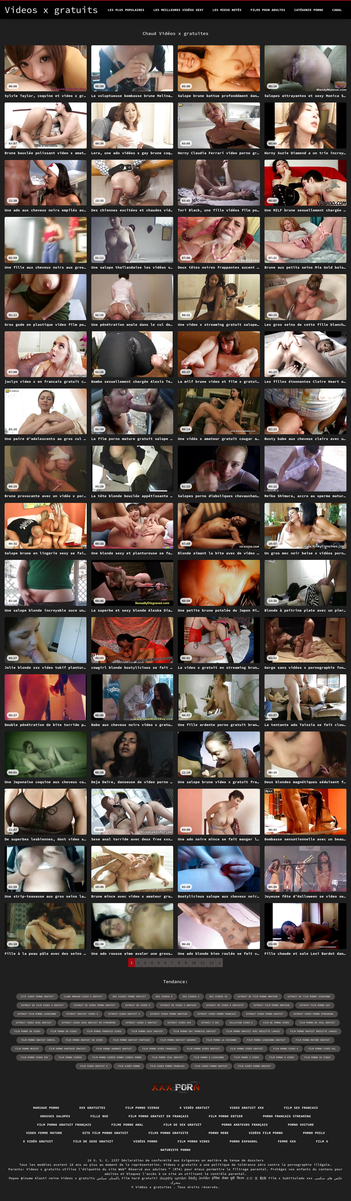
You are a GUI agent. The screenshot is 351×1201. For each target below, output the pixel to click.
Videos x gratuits (78, 1178)
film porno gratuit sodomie (178, 1040)
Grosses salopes (55, 1116)
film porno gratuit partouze (131, 1040)
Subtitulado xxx (298, 1178)
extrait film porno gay (315, 1005)
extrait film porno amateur (271, 1005)
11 (202, 962)
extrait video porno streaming (313, 1013)
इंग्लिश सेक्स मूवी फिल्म (228, 1178)
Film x (322, 1141)
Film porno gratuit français (64, 1125)
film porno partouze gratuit (67, 1048)
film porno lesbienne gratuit (266, 1040)
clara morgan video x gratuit (83, 996)
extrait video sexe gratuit (34, 1022)
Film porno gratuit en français (158, 1116)
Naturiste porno (175, 1150)
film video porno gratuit (211, 1066)
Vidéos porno (145, 1141)
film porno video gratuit (203, 1048)
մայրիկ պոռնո (173, 1178)
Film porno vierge (142, 1108)
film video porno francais (167, 1066)
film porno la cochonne (221, 1040)
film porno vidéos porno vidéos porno (117, 1057)
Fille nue (99, 1116)
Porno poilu (314, 1133)
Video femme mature (44, 1133)
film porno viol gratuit (168, 1057)
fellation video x (241, 1022)
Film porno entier (226, 1116)
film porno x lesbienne (209, 1057)
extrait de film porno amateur (258, 996)
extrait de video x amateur (178, 1005)
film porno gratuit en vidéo (84, 1040)
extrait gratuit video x (82, 1013)
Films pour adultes (268, 10)
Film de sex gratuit (183, 1125)
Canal (337, 10)
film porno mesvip (27, 1048)
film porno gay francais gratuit (194, 1031)
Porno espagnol (244, 1141)
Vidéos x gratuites (154, 1187)
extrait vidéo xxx (179, 1022)
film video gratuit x (94, 1066)
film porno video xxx (34, 1057)
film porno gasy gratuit (147, 1031)
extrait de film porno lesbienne (309, 996)
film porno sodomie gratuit (114, 1048)
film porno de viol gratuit (317, 1022)
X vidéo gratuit (195, 1108)
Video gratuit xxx (247, 1108)
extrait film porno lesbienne (37, 1013)
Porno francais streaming (287, 1116)
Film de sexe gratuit (93, 1141)
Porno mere (219, 1133)
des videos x (191, 996)
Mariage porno (46, 1108)
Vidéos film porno (266, 1133)
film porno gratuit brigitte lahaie (313, 1031)
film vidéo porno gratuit (254, 1066)
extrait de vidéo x (137, 1005)
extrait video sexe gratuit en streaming (89, 1022)
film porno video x (285, 1048)
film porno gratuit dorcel (38, 1040)
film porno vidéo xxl (322, 1048)
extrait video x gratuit (141, 1022)
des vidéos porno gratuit (129, 996)
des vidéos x (164, 996)
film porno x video (246, 1057)
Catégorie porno (308, 10)
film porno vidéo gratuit (246, 1048)
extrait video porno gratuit (264, 1013)
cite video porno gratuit (37, 996)
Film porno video (194, 1141)
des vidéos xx (218, 996)
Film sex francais (301, 1108)
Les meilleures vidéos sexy (178, 10)
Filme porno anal (127, 1125)
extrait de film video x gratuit (42, 1005)
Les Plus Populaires (126, 10)
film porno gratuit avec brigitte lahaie (253, 1031)
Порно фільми (21, 1178)
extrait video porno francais (216, 1013)
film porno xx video (317, 1057)
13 (211, 962)
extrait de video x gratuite (224, 1005)
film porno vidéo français (159, 1048)
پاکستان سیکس (108, 1178)
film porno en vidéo (27, 1031)
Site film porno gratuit (105, 1133)
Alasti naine (47, 1178)
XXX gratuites (92, 1108)
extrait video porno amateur (168, 1013)
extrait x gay (210, 1022)
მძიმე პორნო (199, 1178)
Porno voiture (301, 1125)
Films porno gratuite (168, 1133)
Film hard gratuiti (140, 1178)
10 (194, 962)
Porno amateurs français (245, 1125)
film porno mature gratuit (313, 1040)
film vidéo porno (129, 1066)
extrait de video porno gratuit (94, 1005)
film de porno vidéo (276, 1022)
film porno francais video (104, 1031)
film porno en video (64, 1031)
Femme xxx (287, 1141)
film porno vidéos (70, 1057)
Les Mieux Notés (227, 10)
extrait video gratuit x (124, 1013)
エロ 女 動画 (256, 1178)
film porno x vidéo (281, 1057)
